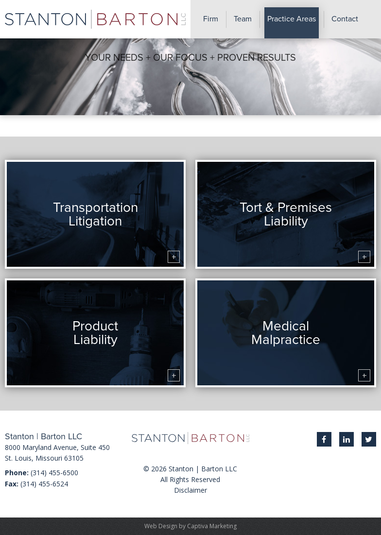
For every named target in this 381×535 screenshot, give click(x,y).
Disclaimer (190, 490)
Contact (344, 19)
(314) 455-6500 (54, 472)
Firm (210, 19)
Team (243, 19)
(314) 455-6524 (44, 483)
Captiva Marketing (212, 526)
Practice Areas (291, 19)
